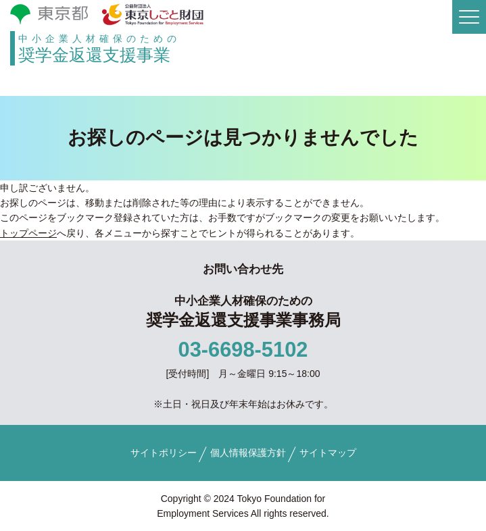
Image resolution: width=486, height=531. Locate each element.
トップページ (28, 233)
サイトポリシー (163, 452)
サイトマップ (327, 452)
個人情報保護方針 (248, 452)
